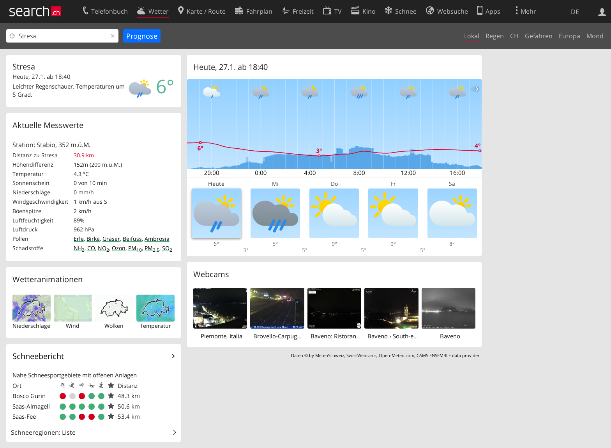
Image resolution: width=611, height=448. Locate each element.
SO (167, 248)
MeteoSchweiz (329, 355)
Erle (79, 238)
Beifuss (132, 238)
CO (91, 248)
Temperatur (155, 325)
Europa (569, 36)
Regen (495, 36)
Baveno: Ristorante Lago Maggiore (357, 336)
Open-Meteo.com (396, 355)
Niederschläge (31, 325)
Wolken (114, 325)
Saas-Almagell (31, 406)
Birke (93, 238)
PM (135, 248)
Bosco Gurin (29, 396)
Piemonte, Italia (221, 336)
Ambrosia (157, 238)
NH (79, 248)
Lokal (471, 36)
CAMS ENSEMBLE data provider (448, 355)
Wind (72, 325)
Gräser (111, 238)
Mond (595, 36)
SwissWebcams (361, 355)
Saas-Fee (24, 416)
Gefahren (539, 36)
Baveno (450, 336)
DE (575, 11)
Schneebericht (38, 356)
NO (103, 248)
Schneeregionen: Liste (43, 432)
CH (514, 36)
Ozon (118, 248)
